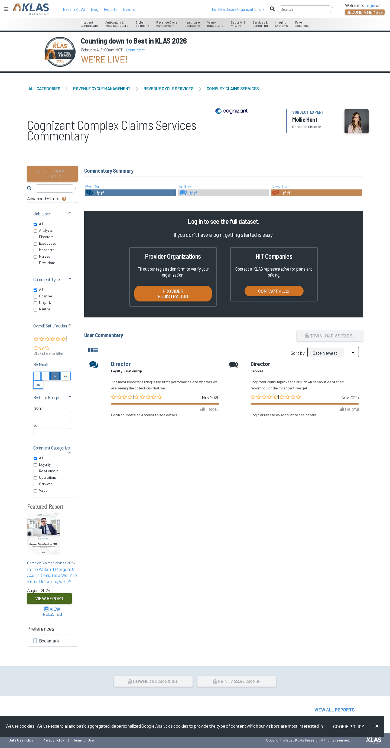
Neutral (42, 309)
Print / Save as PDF (237, 681)
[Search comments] (55, 188)
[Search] (305, 9)
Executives (45, 243)
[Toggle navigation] (6, 9)
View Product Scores (52, 173)
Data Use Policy (21, 740)
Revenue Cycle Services (169, 88)
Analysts (43, 230)
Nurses (42, 256)
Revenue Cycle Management (102, 88)
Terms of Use (83, 740)
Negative (43, 302)
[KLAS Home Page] (29, 9)
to (35, 425)
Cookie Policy (348, 726)
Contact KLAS (274, 291)
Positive (43, 296)
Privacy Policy (53, 740)
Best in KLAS (74, 9)
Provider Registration (173, 293)
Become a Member (364, 12)
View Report (49, 598)
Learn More (135, 49)
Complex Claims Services (233, 88)
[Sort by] (333, 352)
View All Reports (334, 709)
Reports (111, 9)
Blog (94, 9)
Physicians (45, 262)
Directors (43, 236)
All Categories (44, 88)
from (38, 408)
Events (129, 9)
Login (115, 414)
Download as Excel (330, 335)
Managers (44, 249)
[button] (238, 9)
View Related (52, 611)
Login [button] (370, 5)
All (38, 223)
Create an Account (139, 414)
